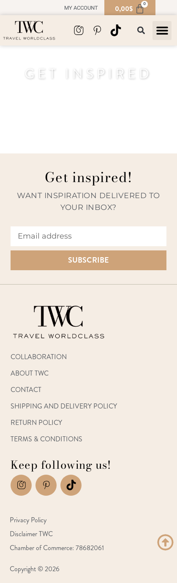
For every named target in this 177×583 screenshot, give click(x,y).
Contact (26, 390)
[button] (162, 30)
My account (81, 8)
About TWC (30, 373)
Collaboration (39, 357)
